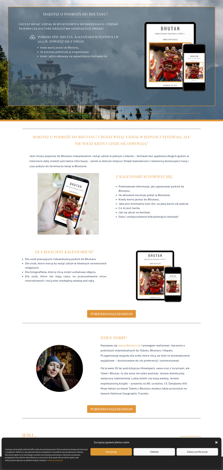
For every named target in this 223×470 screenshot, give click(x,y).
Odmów (154, 451)
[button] (216, 442)
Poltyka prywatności (55, 460)
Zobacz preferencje (197, 451)
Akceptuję (111, 451)
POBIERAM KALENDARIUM (111, 314)
